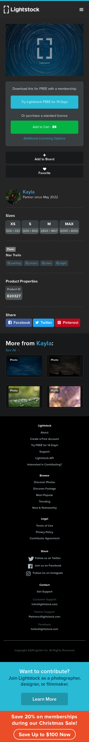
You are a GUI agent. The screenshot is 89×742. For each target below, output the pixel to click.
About (44, 432)
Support (44, 451)
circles (31, 263)
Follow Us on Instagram (48, 573)
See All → (13, 350)
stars (47, 263)
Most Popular (44, 495)
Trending (44, 501)
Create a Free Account (44, 439)
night (61, 263)
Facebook (19, 322)
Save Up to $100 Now (44, 734)
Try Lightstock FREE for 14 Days (44, 101)
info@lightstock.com (44, 604)
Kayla (29, 191)
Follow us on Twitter (48, 558)
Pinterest (67, 322)
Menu (81, 9)
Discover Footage (44, 488)
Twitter (43, 322)
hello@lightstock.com (44, 629)
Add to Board (44, 158)
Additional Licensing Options (44, 138)
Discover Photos (44, 482)
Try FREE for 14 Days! (44, 445)
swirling (14, 263)
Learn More (44, 699)
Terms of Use (44, 525)
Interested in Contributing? (44, 464)
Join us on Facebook (48, 565)
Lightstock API (44, 458)
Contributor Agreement (45, 538)
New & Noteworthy (44, 508)
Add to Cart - (44, 126)
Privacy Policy (44, 532)
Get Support (44, 591)
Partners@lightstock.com (44, 616)
